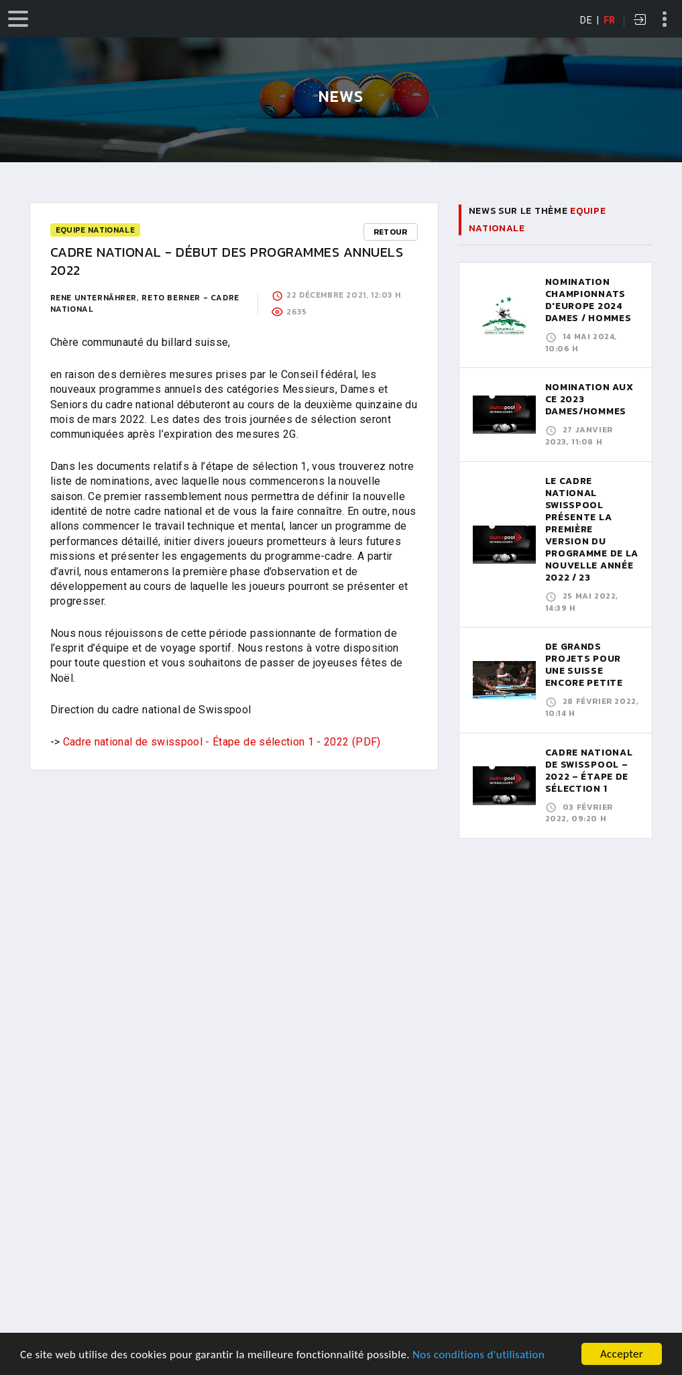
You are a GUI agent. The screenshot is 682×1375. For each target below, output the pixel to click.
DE (586, 20)
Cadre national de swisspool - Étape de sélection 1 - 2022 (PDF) (222, 741)
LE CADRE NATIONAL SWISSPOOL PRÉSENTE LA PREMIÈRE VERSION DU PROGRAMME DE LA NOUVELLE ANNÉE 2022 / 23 (592, 529)
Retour (391, 232)
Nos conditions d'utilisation (478, 1358)
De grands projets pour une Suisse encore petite (584, 665)
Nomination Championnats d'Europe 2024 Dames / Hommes (588, 300)
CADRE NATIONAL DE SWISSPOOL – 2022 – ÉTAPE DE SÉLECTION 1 (589, 770)
